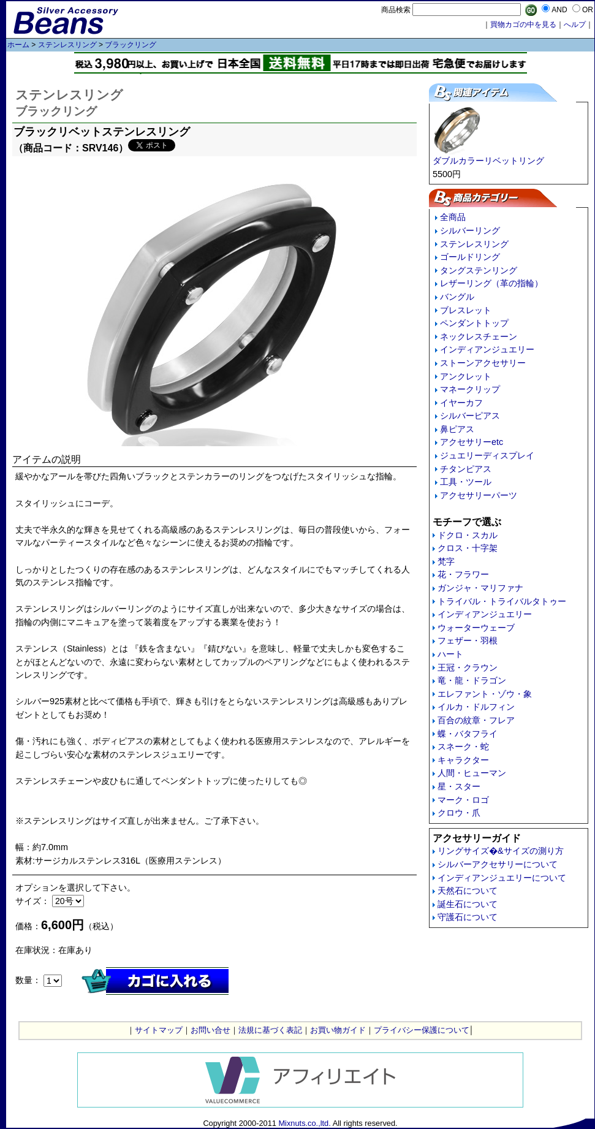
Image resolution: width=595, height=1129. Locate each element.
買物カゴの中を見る (523, 24)
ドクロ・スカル (468, 535)
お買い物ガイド (338, 1030)
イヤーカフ (461, 403)
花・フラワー (463, 574)
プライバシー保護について (421, 1030)
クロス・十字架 (468, 548)
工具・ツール (465, 482)
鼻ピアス (457, 429)
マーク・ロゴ (463, 800)
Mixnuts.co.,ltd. (304, 1123)
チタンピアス (465, 469)
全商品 (453, 217)
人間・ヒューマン (472, 773)
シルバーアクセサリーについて (498, 864)
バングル (457, 297)
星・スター (459, 786)
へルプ (575, 24)
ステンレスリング (67, 44)
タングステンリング (478, 270)
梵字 (446, 561)
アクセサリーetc (471, 442)
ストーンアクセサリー (483, 363)
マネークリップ (470, 389)
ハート (450, 654)
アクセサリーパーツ (478, 495)
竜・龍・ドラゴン (472, 680)
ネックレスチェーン (478, 336)
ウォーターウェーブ (476, 628)
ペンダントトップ (474, 323)
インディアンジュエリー (487, 349)
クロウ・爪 (459, 813)
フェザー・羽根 (468, 640)
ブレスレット (465, 310)
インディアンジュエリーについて (502, 878)
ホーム (18, 44)
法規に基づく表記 (270, 1030)
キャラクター (463, 760)
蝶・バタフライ (468, 734)
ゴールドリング (470, 257)
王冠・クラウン (468, 667)
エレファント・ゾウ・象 (485, 694)
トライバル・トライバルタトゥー (502, 601)
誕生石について (468, 904)
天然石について (468, 890)
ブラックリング (130, 44)
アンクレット (465, 376)
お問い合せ (210, 1030)
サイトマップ (159, 1030)
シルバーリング (470, 230)
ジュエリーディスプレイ (487, 455)
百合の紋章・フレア (476, 720)
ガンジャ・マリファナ (480, 588)
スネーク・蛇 (463, 746)
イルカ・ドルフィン (476, 707)
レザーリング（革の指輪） (491, 283)
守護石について (468, 917)
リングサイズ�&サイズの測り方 (501, 851)
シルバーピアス (470, 415)
